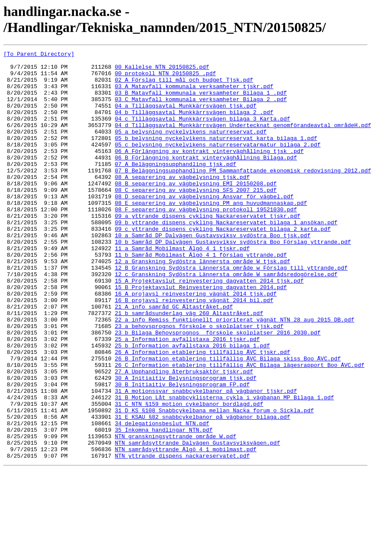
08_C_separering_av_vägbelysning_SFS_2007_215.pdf (195, 218)
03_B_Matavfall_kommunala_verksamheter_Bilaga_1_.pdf (201, 101)
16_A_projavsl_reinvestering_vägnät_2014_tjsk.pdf (195, 343)
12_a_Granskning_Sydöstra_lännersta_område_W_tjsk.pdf (202, 304)
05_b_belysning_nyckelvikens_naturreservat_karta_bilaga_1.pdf (216, 156)
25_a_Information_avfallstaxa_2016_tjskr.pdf (187, 397)
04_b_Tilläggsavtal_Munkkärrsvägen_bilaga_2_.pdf (194, 125)
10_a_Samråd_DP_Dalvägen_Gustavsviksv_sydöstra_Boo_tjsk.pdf (212, 273)
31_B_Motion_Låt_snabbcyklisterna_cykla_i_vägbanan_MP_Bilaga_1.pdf (224, 467)
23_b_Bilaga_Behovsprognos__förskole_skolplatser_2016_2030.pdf (217, 389)
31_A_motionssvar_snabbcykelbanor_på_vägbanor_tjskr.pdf (206, 459)
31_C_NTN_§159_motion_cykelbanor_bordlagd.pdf (189, 475)
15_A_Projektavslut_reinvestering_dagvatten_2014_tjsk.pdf (209, 327)
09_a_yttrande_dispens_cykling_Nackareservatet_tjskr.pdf (207, 249)
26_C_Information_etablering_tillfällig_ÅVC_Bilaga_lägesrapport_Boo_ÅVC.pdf (239, 428)
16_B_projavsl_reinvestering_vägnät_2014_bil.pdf (194, 350)
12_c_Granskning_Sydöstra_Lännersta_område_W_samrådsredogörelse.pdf (226, 319)
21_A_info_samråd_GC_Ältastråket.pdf (174, 358)
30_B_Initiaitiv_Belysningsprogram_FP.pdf (182, 451)
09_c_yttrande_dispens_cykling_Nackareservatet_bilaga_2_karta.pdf (222, 265)
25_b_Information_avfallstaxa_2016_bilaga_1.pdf (192, 405)
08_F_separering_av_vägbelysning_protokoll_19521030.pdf (206, 241)
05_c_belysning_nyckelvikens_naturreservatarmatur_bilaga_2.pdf (217, 164)
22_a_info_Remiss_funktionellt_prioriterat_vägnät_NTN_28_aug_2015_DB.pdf (234, 374)
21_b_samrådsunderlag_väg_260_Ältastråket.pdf (189, 366)
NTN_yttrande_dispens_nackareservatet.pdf (182, 537)
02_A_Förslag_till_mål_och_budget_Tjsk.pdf (184, 86)
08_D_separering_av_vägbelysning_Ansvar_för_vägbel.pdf (204, 226)
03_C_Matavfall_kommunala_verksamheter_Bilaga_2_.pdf (201, 109)
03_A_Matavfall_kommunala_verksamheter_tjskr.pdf (194, 94)
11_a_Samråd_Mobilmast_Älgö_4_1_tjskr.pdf (182, 288)
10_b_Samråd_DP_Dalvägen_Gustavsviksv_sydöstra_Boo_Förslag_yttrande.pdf (233, 280)
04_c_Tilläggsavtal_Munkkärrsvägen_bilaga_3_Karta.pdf (202, 133)
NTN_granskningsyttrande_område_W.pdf (175, 514)
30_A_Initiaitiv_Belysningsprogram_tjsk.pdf (185, 444)
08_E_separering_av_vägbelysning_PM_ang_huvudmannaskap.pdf (211, 234)
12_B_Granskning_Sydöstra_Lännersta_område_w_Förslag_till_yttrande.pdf (231, 311)
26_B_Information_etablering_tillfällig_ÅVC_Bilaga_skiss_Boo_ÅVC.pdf (228, 420)
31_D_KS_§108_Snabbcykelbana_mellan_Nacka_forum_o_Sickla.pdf (214, 483)
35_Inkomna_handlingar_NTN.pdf (163, 506)
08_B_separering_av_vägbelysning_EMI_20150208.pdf (195, 210)
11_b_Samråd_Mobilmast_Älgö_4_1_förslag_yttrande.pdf (201, 296)
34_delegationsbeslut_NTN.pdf (162, 498)
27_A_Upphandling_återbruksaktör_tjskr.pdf (184, 436)
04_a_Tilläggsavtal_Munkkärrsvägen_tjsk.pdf (185, 117)
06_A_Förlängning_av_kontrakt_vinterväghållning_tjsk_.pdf (209, 171)
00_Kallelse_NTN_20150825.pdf (162, 70)
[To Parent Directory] (38, 55)
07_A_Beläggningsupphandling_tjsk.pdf (175, 187)
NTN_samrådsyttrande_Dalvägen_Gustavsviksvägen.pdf (197, 522)
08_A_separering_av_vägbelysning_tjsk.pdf (182, 203)
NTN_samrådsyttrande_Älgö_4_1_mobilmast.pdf (185, 529)
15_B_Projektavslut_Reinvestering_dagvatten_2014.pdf (201, 335)
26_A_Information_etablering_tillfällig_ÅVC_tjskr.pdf (202, 413)
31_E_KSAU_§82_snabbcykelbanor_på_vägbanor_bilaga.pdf (202, 490)
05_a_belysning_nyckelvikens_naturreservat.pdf (190, 148)
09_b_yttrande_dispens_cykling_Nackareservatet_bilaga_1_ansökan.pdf (226, 257)
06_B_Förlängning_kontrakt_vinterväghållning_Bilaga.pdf (206, 179)
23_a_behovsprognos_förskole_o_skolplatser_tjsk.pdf (199, 381)
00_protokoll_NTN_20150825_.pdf (165, 78)
